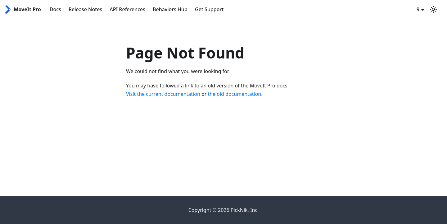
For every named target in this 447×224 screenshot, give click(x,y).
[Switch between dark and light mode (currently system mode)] (433, 9)
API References (127, 9)
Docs (55, 9)
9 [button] (418, 9)
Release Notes (85, 9)
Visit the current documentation (163, 94)
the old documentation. (235, 94)
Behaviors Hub (170, 9)
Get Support (209, 9)
